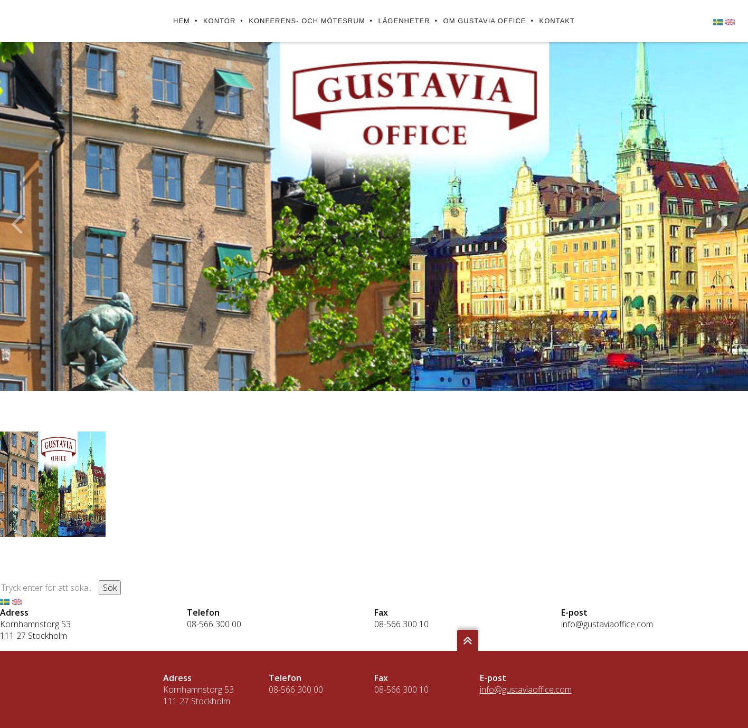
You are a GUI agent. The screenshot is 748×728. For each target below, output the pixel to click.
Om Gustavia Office (484, 21)
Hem (181, 21)
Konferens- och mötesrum (307, 21)
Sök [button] (110, 587)
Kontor (219, 21)
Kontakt (557, 21)
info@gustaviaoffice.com (607, 624)
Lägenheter (404, 21)
